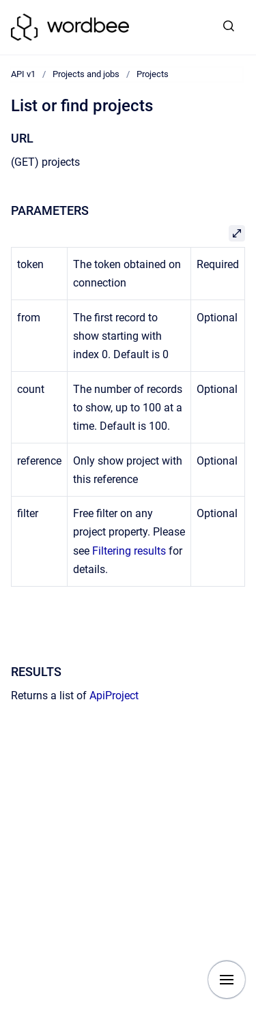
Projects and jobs (86, 74)
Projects (153, 74)
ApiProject (114, 695)
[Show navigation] (226, 979)
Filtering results (129, 550)
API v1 (23, 74)
